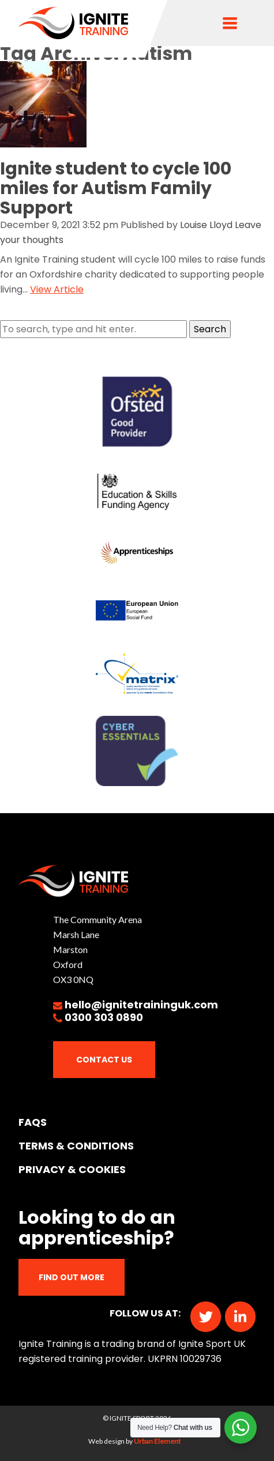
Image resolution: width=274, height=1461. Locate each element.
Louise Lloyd (206, 225)
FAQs (32, 1122)
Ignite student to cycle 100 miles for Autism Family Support (115, 188)
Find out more (71, 1277)
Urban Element (157, 1441)
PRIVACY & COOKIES (72, 1169)
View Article (57, 289)
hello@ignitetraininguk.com (141, 1004)
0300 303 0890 (104, 1017)
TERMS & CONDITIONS (76, 1146)
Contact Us (104, 1059)
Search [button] (210, 329)
